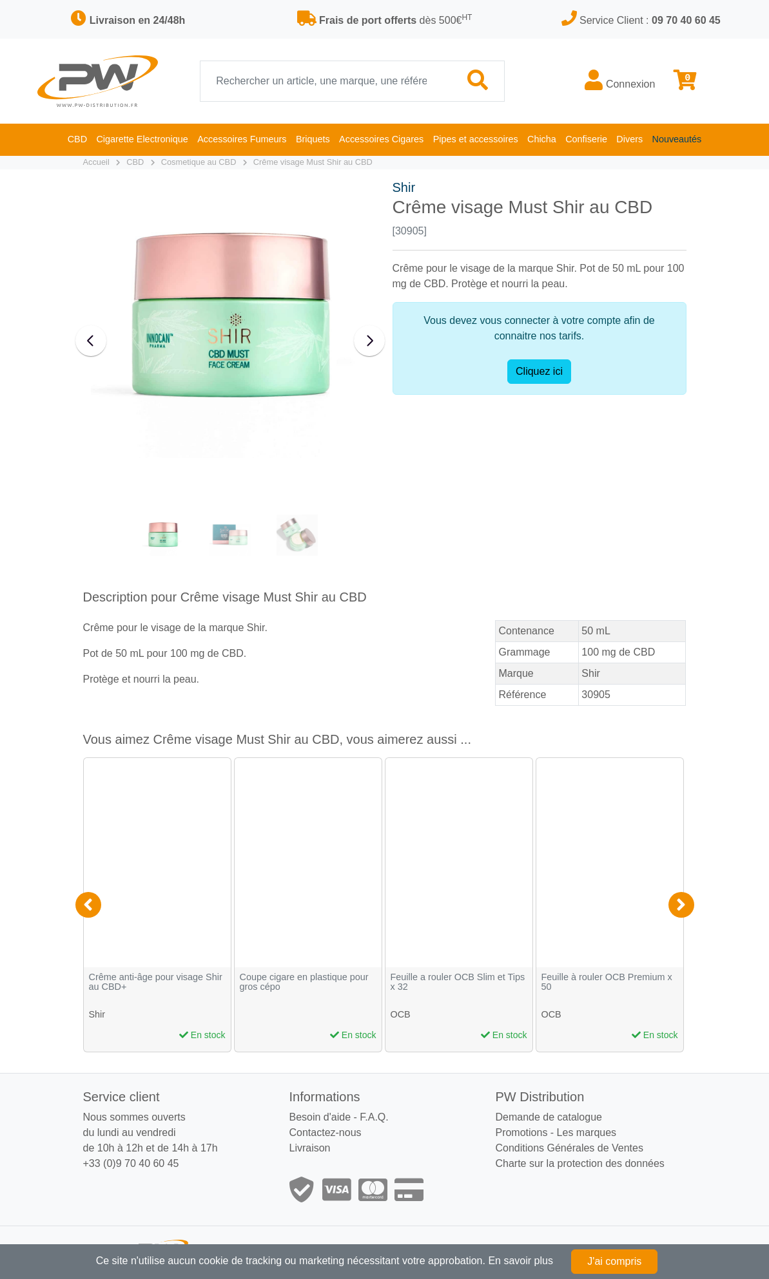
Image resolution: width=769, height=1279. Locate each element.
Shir (404, 187)
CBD (135, 162)
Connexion (620, 80)
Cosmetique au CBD (199, 162)
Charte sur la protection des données (579, 1163)
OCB (401, 1014)
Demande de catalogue (548, 1117)
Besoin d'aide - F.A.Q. (338, 1117)
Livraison (309, 1147)
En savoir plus (520, 1260)
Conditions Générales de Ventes (569, 1147)
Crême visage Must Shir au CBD (313, 162)
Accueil (96, 162)
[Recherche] (326, 81)
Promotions (521, 1132)
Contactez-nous (325, 1132)
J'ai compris (614, 1261)
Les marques (587, 1132)
